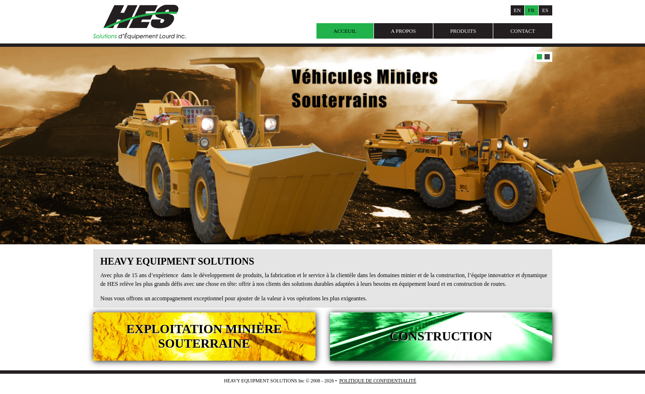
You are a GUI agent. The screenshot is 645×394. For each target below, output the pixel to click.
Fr (531, 10)
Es (545, 10)
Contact (522, 31)
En (517, 10)
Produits (463, 31)
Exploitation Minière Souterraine (204, 336)
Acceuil (345, 31)
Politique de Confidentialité (377, 380)
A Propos (403, 31)
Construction (440, 336)
